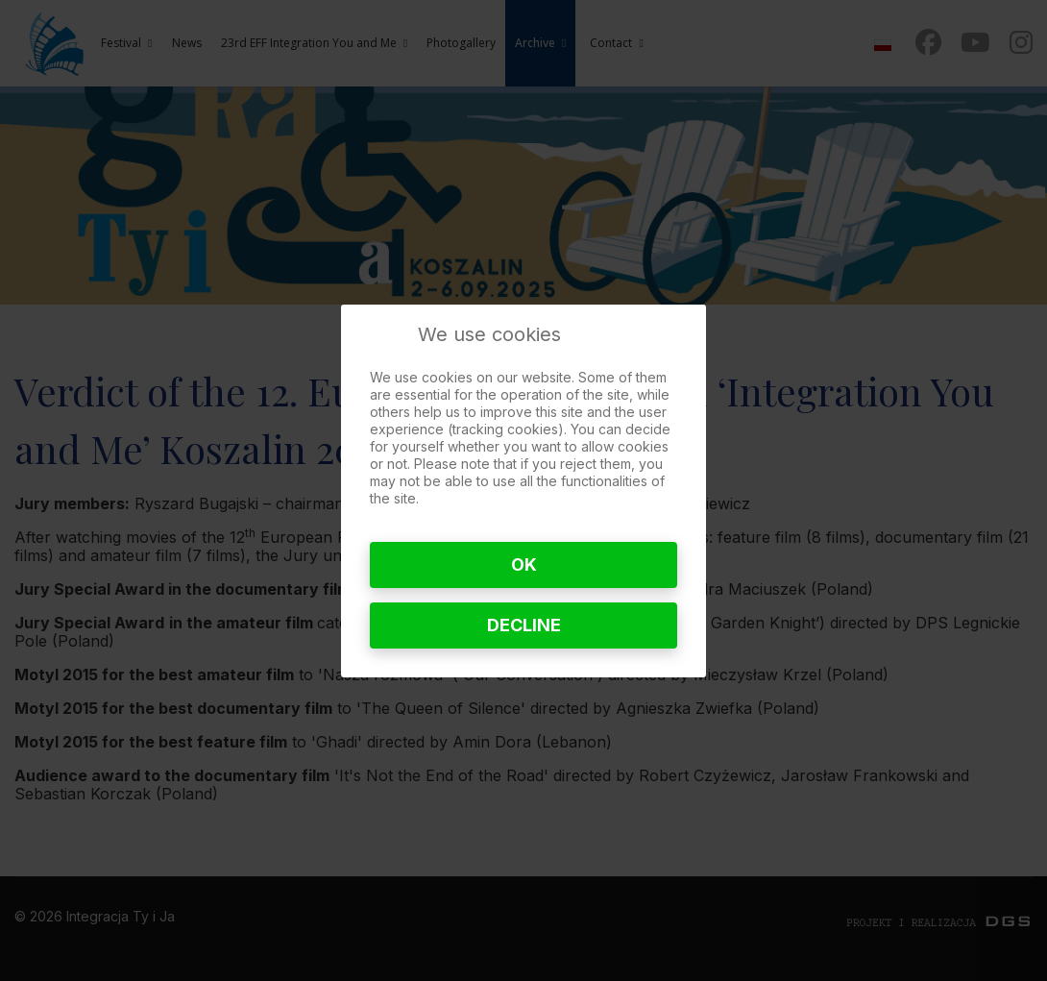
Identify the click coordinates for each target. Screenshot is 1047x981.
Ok (524, 564)
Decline (524, 625)
